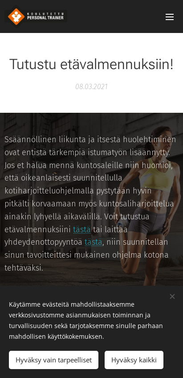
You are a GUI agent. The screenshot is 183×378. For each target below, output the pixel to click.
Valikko (170, 16)
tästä (82, 229)
